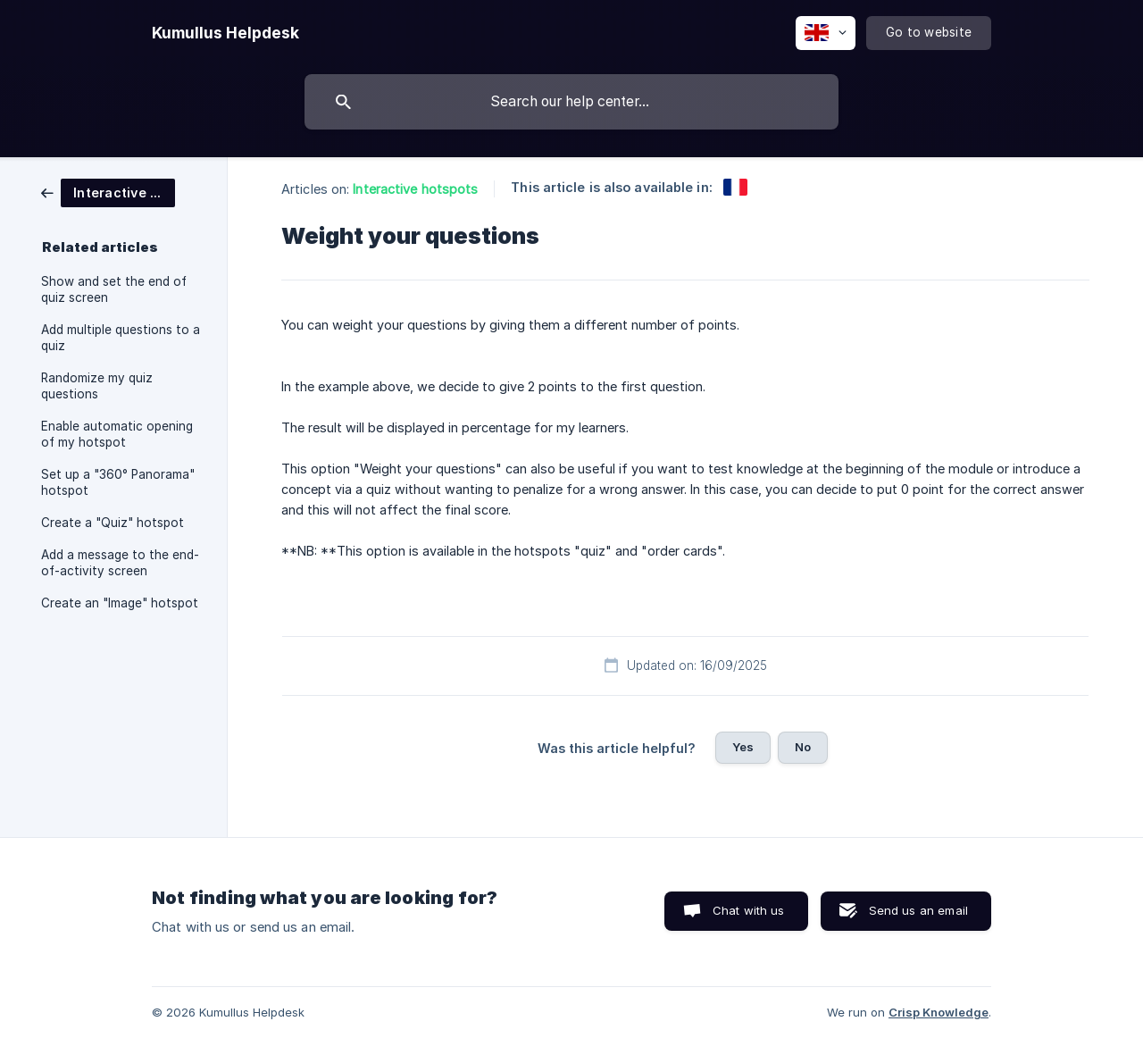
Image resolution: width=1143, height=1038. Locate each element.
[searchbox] (571, 102)
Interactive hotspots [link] (415, 189)
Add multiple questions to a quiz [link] (120, 337)
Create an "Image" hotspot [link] (119, 603)
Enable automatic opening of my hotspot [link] (117, 434)
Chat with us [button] (749, 910)
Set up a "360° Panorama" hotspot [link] (118, 482)
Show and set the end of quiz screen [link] (114, 289)
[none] (225, 33)
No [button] (803, 747)
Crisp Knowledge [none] (939, 1012)
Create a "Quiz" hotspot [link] (112, 522)
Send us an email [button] (918, 910)
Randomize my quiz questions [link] (97, 386)
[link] (108, 191)
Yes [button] (743, 747)
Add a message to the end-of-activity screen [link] (120, 563)
